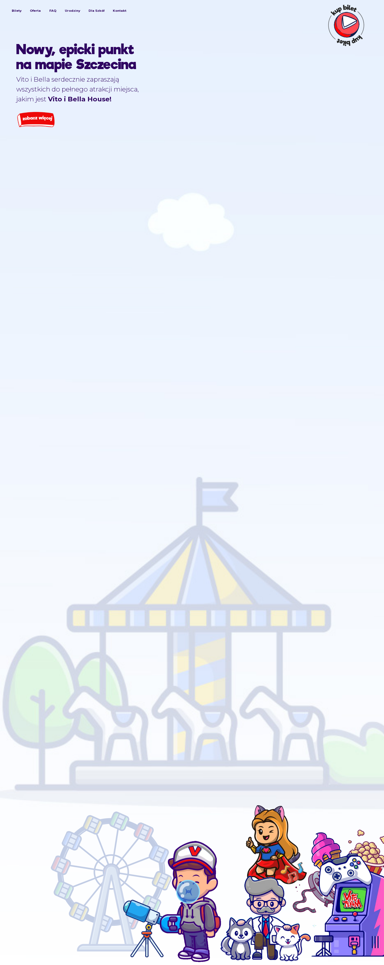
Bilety (17, 11)
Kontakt (119, 11)
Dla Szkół (96, 11)
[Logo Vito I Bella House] (190, 27)
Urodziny (72, 11)
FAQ (52, 11)
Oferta (35, 11)
